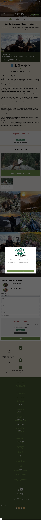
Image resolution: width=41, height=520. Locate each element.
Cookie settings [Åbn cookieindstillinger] (10, 266)
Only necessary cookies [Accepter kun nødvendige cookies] (20, 268)
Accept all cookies (20, 271)
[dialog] (20, 260)
